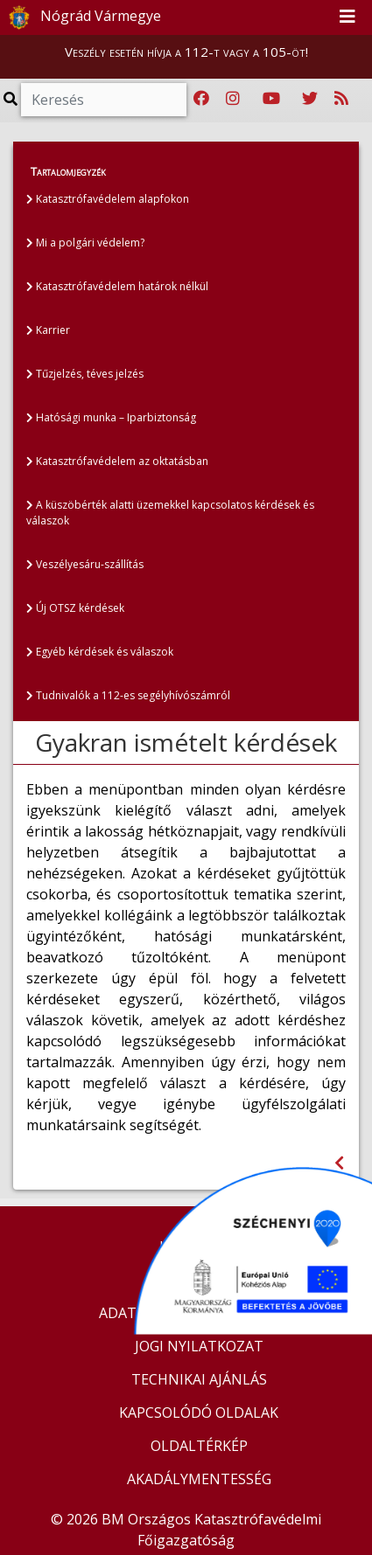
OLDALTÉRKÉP (199, 1445)
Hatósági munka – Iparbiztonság (111, 417)
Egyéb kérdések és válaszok (99, 651)
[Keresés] (103, 99)
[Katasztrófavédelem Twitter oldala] (309, 98)
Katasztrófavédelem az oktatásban (117, 461)
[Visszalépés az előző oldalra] (339, 1163)
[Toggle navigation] (347, 17)
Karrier (48, 330)
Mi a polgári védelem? (85, 242)
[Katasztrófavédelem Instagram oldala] (233, 98)
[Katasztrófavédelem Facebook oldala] (201, 98)
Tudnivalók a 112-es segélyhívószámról (128, 695)
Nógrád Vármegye (81, 17)
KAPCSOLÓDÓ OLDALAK (198, 1412)
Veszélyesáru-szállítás (85, 564)
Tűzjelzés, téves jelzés (85, 373)
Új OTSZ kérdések (75, 607)
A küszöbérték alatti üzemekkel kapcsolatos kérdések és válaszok (170, 512)
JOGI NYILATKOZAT (199, 1346)
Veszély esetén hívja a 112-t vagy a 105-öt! (186, 51)
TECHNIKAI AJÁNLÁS (199, 1379)
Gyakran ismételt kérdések (186, 742)
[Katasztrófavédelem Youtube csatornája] (271, 98)
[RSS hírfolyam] (341, 98)
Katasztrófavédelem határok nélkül (117, 286)
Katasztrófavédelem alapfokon (107, 198)
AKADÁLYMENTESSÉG (199, 1479)
